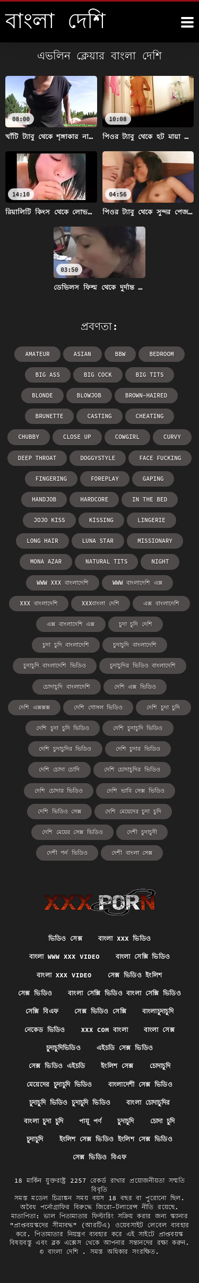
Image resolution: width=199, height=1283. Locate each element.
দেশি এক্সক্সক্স (34, 707)
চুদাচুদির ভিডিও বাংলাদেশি (143, 665)
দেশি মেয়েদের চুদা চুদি (133, 811)
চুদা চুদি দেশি (135, 624)
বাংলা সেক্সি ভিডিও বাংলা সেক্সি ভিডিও (124, 993)
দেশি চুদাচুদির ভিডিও (65, 748)
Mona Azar (46, 561)
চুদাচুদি (125, 1121)
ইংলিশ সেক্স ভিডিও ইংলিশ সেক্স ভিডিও (115, 1139)
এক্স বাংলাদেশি (161, 603)
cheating (150, 416)
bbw (120, 354)
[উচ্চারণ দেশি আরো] (187, 22)
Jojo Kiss (49, 520)
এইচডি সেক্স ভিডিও (125, 1048)
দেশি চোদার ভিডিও (58, 790)
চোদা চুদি (162, 1121)
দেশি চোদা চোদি (59, 769)
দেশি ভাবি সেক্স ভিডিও (136, 790)
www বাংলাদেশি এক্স (137, 582)
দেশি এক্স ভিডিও (135, 686)
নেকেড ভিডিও (44, 1030)
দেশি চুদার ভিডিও (138, 748)
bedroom (161, 354)
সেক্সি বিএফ (41, 1011)
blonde (42, 395)
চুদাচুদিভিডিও (63, 1048)
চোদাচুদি (160, 1066)
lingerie (151, 520)
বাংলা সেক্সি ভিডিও (143, 956)
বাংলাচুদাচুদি (158, 1011)
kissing (101, 520)
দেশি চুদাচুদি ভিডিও (137, 728)
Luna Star (98, 540)
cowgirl (127, 436)
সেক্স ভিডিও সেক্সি (100, 1011)
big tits (150, 374)
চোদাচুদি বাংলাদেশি (66, 686)
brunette (50, 416)
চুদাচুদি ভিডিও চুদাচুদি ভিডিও (70, 1102)
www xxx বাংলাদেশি (63, 582)
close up (77, 436)
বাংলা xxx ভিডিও (124, 938)
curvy (172, 436)
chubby (28, 436)
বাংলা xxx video (64, 975)
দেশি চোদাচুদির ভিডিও (132, 769)
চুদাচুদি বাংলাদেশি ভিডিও (54, 665)
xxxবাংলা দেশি (100, 603)
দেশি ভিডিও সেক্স (59, 811)
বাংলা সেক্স (159, 1030)
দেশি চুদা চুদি (163, 707)
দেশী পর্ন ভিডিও (67, 852)
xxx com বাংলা (104, 1030)
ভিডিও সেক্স (65, 938)
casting (99, 416)
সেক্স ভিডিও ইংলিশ (135, 975)
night (160, 561)
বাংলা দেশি (65, 1251)
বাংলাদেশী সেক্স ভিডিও (140, 1084)
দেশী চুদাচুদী (142, 832)
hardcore (94, 499)
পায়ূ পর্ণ (90, 1121)
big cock (98, 374)
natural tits (106, 561)
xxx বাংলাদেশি (38, 603)
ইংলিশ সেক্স (117, 1066)
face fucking (160, 458)
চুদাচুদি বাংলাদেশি (135, 644)
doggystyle (97, 458)
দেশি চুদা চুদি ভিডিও (62, 728)
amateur (37, 354)
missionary (154, 540)
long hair (42, 540)
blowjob (89, 395)
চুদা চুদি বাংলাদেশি (65, 644)
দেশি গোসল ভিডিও (98, 707)
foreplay (105, 478)
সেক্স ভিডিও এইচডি (57, 1066)
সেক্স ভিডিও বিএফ (99, 1157)
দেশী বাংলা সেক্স (131, 852)
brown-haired (146, 395)
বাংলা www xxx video (64, 956)
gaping (153, 478)
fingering (51, 478)
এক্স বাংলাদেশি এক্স (70, 624)
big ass (48, 374)
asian (82, 354)
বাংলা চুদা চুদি (43, 1121)
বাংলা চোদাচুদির (148, 1102)
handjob (44, 499)
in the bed (149, 499)
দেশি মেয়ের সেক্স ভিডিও (72, 832)
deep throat (37, 458)
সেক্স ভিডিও (35, 993)
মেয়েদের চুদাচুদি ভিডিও (59, 1084)
